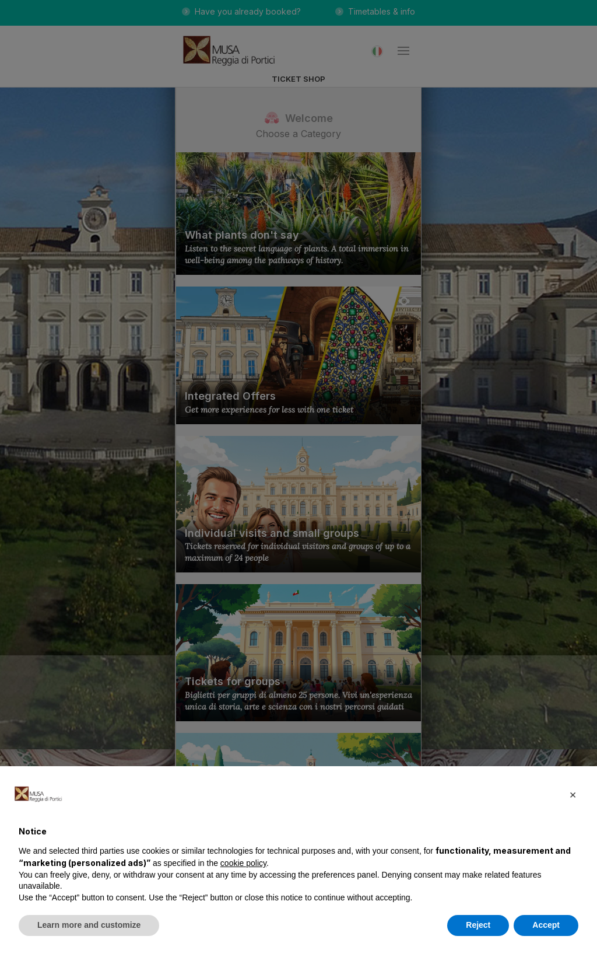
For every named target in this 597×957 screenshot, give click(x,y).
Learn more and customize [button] (89, 925)
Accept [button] (546, 925)
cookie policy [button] (243, 863)
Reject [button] (478, 925)
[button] (572, 794)
